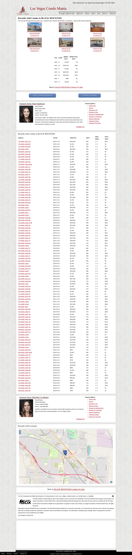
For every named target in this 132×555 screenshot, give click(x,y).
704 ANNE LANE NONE (25, 164)
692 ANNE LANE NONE (25, 352)
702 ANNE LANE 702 (24, 332)
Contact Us (112, 13)
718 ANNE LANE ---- (24, 212)
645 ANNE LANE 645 (24, 190)
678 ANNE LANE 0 (23, 301)
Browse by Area (93, 112)
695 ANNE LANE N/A (24, 182)
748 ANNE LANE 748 (24, 314)
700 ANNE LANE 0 (23, 271)
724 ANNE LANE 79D (24, 383)
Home (3, 553)
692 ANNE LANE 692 (24, 228)
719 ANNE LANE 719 (24, 268)
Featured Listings (94, 121)
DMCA (74, 551)
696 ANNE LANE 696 (24, 156)
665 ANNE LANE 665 (24, 220)
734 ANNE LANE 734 (24, 238)
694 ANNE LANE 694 (24, 289)
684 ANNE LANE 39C (24, 378)
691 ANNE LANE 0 (23, 149)
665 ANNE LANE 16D (24, 243)
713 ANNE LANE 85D (24, 266)
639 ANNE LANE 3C (24, 174)
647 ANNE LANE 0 (23, 276)
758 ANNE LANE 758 (24, 141)
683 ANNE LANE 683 (24, 233)
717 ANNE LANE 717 (24, 192)
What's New (79, 13)
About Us (104, 13)
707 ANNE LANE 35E (24, 360)
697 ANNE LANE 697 (24, 362)
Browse (87, 13)
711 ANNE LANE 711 (24, 172)
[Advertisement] (66, 534)
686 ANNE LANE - (23, 284)
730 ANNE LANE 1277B (25, 223)
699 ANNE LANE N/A (24, 151)
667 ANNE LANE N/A (24, 324)
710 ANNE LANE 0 (23, 304)
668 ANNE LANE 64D (24, 329)
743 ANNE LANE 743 (24, 355)
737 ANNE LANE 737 (24, 235)
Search (93, 13)
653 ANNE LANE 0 (23, 207)
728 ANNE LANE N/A (24, 225)
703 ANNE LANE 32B (24, 365)
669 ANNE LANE (23, 306)
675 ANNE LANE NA (24, 312)
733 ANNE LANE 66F (24, 144)
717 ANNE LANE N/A (24, 159)
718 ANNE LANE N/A (24, 258)
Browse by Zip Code (95, 123)
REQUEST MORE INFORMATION (42, 95)
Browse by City (93, 110)
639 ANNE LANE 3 (23, 215)
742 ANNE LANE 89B (24, 179)
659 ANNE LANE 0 (23, 205)
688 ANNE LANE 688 (24, 218)
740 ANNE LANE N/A (24, 162)
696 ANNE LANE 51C (24, 317)
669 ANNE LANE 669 (24, 154)
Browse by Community (95, 116)
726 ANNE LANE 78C (24, 350)
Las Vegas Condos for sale (66, 13)
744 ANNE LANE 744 (24, 375)
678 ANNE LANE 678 (24, 273)
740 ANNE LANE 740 (24, 327)
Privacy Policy (59, 551)
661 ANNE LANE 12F (24, 279)
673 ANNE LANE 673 (24, 184)
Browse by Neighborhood (96, 114)
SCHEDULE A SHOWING (89, 95)
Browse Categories (94, 119)
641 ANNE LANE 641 (24, 345)
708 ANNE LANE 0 (23, 337)
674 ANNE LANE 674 (24, 200)
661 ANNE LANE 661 (24, 210)
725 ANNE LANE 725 (24, 322)
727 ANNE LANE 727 (24, 167)
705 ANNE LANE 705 (24, 187)
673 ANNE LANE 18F (24, 339)
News (98, 13)
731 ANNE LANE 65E (24, 146)
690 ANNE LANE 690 (24, 390)
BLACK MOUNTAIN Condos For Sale (69, 87)
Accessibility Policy (67, 551)
